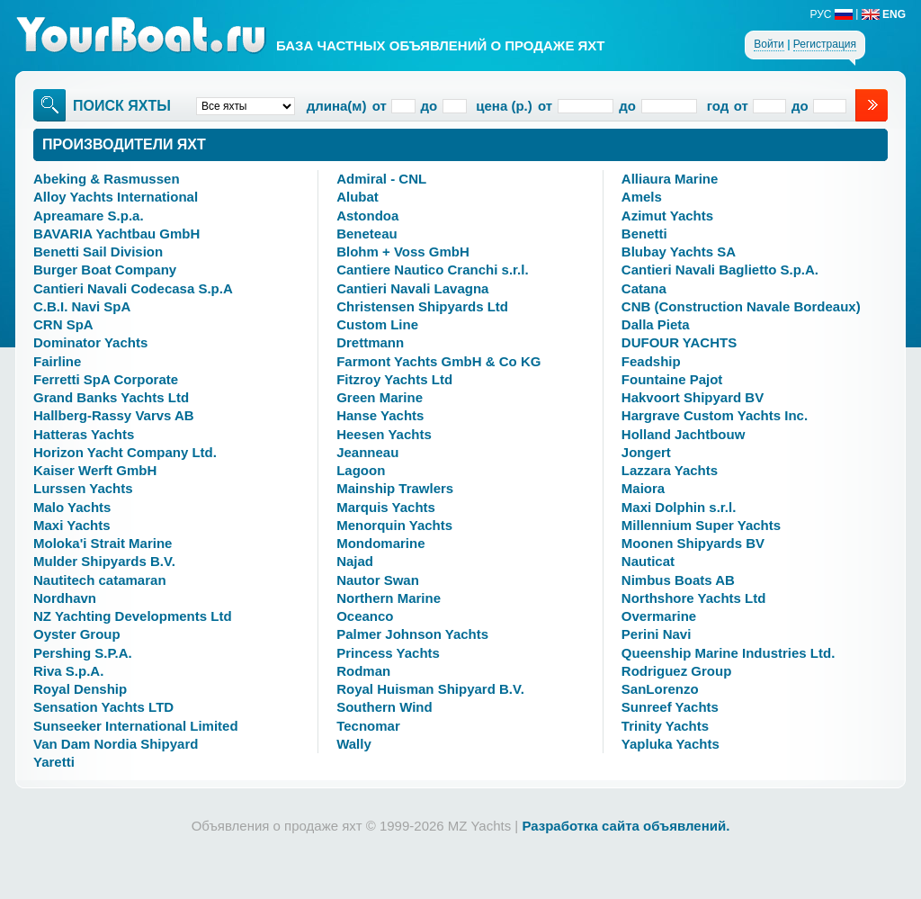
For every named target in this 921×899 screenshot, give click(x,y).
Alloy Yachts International (115, 196)
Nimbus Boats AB (678, 580)
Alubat (357, 196)
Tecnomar (368, 725)
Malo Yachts (72, 507)
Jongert (646, 452)
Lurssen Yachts (83, 488)
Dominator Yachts (90, 342)
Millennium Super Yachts (701, 525)
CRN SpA (63, 324)
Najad (354, 561)
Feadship (651, 361)
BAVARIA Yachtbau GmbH (116, 233)
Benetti (644, 233)
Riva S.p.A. (68, 671)
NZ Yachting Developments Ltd (132, 616)
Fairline (57, 361)
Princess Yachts (388, 653)
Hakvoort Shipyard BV (692, 397)
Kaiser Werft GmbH (94, 470)
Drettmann (370, 342)
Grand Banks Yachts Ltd (111, 397)
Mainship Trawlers (394, 488)
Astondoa (367, 215)
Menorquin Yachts (394, 525)
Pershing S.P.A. (82, 653)
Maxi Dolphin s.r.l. (679, 507)
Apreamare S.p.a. (88, 215)
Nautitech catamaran (99, 580)
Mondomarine (380, 543)
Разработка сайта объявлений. (625, 825)
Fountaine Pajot (672, 379)
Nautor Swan (377, 580)
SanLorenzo (660, 689)
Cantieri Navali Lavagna (412, 288)
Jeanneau (367, 452)
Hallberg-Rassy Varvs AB (113, 415)
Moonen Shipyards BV (693, 543)
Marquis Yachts (385, 507)
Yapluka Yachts (670, 743)
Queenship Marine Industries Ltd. (728, 653)
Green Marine (379, 397)
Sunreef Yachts (670, 707)
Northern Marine (388, 598)
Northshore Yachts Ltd (693, 598)
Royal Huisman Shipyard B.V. (430, 689)
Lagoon (360, 470)
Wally (353, 743)
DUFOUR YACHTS (679, 342)
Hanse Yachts (380, 415)
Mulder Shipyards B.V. (104, 561)
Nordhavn (64, 598)
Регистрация (824, 44)
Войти (769, 44)
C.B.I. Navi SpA (81, 306)
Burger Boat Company (104, 269)
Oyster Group (77, 634)
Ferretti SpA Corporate (105, 379)
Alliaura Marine (670, 178)
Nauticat (648, 561)
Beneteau (367, 233)
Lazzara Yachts (669, 470)
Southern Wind (384, 707)
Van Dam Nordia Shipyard (115, 743)
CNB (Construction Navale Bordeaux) (741, 306)
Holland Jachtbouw (683, 434)
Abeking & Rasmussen (106, 178)
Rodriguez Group (676, 671)
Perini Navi (656, 634)
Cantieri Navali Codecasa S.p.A (133, 288)
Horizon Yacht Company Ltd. (125, 452)
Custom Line (377, 324)
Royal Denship (80, 689)
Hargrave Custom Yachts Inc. (714, 415)
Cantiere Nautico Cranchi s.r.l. (432, 269)
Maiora (643, 488)
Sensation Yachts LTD (103, 707)
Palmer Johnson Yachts (412, 634)
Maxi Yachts (72, 525)
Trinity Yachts (665, 725)
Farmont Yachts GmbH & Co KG (438, 361)
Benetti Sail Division (98, 251)
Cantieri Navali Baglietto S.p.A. (719, 269)
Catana (643, 288)
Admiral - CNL (381, 178)
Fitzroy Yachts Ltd (394, 379)
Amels (641, 196)
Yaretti (54, 761)
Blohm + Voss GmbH (402, 251)
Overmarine (658, 616)
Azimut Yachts (667, 215)
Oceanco (364, 616)
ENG (884, 14)
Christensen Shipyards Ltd (422, 306)
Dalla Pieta (655, 324)
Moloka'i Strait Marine (102, 543)
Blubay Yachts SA (678, 251)
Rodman (363, 671)
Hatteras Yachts (83, 434)
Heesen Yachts (384, 434)
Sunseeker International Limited (135, 725)
